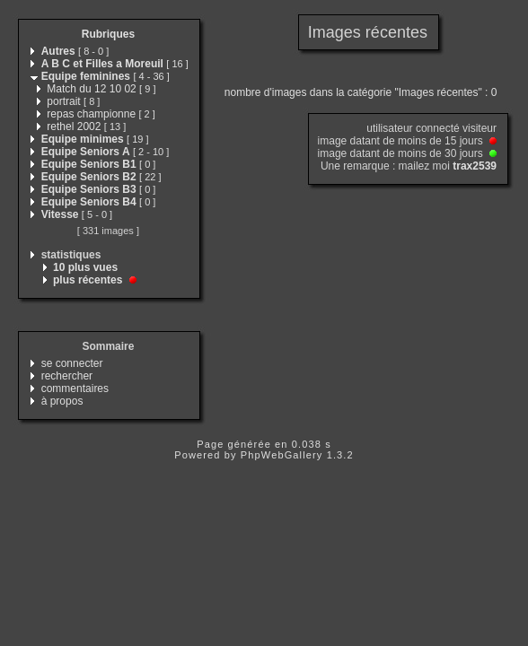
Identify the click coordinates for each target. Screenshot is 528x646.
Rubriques (108, 34)
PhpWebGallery (282, 455)
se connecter (72, 363)
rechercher (66, 376)
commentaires (75, 388)
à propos (62, 401)
